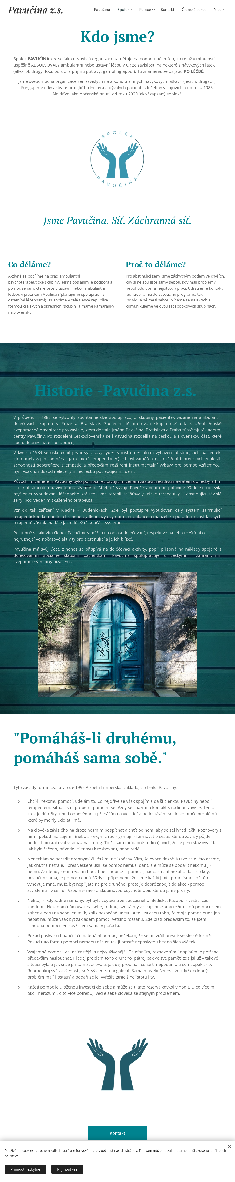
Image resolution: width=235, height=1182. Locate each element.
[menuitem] (103, 9)
